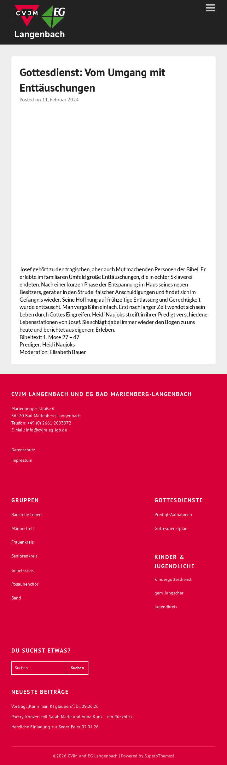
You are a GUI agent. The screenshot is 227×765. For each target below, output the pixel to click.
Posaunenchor (24, 584)
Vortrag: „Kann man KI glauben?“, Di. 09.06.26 (55, 706)
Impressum (21, 460)
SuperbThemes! (159, 756)
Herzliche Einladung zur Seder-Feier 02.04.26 (55, 727)
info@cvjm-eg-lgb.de (46, 430)
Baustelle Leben (26, 514)
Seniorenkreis (24, 556)
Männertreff (22, 528)
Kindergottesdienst (173, 579)
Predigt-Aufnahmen (173, 514)
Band (16, 598)
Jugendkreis (165, 607)
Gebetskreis (22, 570)
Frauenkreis (22, 542)
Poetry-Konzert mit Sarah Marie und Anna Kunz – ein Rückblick (72, 717)
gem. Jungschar (168, 593)
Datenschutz (23, 450)
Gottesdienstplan (171, 528)
